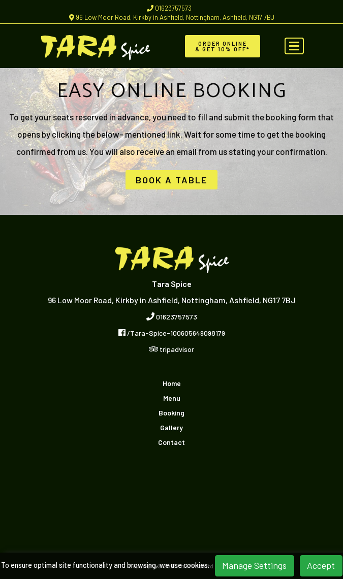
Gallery (171, 427)
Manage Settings (254, 565)
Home (172, 383)
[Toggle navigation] (294, 46)
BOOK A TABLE (171, 179)
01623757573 (169, 8)
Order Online (222, 46)
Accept (321, 565)
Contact (171, 442)
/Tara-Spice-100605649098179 (171, 333)
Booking (171, 412)
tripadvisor (171, 349)
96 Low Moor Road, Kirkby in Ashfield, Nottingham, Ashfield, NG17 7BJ (171, 17)
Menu (171, 398)
